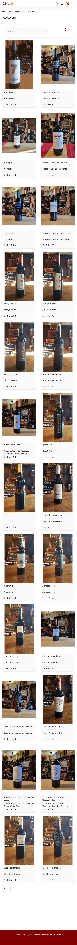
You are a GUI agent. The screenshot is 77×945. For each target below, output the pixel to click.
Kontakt (57, 935)
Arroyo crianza (49, 304)
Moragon (8, 163)
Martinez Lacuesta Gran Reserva (57, 233)
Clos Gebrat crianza (51, 868)
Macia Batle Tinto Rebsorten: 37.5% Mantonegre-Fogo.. (17, 452)
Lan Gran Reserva (50, 92)
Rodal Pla (47, 445)
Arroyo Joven (10, 304)
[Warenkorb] (67, 3)
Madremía (8, 586)
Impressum (20, 935)
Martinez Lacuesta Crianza (54, 163)
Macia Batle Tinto (12, 445)
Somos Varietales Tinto (53, 727)
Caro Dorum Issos (12, 656)
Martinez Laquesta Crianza (54, 169)
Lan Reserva (9, 233)
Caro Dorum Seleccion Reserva (18, 727)
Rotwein (9, 17)
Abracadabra (48, 586)
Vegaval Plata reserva (52, 515)
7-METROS (9, 92)
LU (5, 515)
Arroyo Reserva (11, 374)
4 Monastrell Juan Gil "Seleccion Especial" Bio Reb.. (19, 804)
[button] (57, 3)
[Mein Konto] (62, 4)
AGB (29, 935)
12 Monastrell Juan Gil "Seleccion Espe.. (53, 798)
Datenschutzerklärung (42, 935)
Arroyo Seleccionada (52, 374)
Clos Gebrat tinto (12, 868)
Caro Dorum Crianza (51, 656)
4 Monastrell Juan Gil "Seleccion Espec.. (19, 798)
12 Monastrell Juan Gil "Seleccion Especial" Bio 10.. (55, 804)
